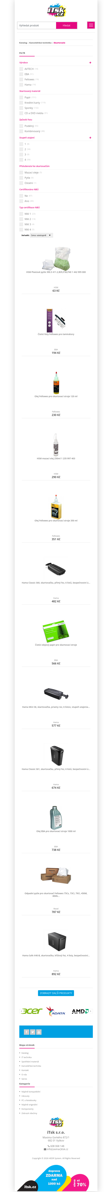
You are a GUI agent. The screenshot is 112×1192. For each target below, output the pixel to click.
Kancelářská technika (40, 42)
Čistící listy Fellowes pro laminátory (56, 334)
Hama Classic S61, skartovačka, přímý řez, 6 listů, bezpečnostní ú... (56, 769)
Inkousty (26, 1096)
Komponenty (28, 1109)
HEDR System (54, 1159)
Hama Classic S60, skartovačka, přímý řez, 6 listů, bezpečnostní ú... (56, 582)
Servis (24, 1079)
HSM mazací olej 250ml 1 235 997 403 (56, 458)
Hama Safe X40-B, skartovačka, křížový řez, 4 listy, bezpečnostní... (56, 955)
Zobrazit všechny (29, 1114)
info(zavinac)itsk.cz (56, 1150)
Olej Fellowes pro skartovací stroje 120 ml (56, 396)
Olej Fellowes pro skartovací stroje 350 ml (56, 520)
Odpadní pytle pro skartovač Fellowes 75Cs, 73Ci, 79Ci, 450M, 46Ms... (56, 894)
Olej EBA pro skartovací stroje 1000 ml (56, 831)
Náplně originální (29, 1105)
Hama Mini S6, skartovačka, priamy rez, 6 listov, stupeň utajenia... (56, 706)
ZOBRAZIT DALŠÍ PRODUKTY (56, 993)
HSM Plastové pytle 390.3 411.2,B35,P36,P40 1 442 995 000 (56, 272)
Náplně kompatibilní (31, 1092)
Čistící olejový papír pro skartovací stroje (56, 644)
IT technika (27, 1058)
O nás (24, 1075)
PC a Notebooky (29, 1101)
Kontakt (25, 1071)
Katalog (23, 42)
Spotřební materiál (30, 1062)
